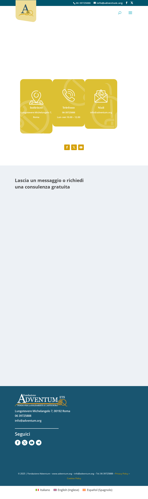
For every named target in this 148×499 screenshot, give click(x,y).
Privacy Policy (121, 473)
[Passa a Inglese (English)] (66, 489)
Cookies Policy (74, 478)
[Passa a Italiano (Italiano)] (43, 489)
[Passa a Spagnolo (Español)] (97, 489)
